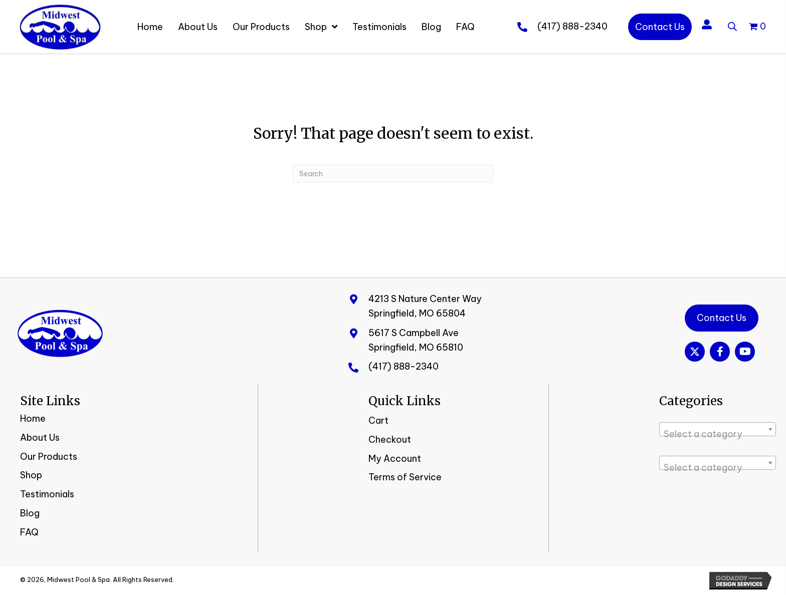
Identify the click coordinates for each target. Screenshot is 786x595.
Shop (31, 475)
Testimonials (47, 494)
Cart (378, 420)
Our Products (48, 456)
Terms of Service (405, 477)
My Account (394, 458)
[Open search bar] (732, 25)
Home (33, 418)
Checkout (389, 439)
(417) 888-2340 (572, 26)
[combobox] (717, 429)
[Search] (393, 173)
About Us (40, 437)
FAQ (29, 532)
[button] (695, 352)
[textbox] (717, 434)
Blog (30, 513)
